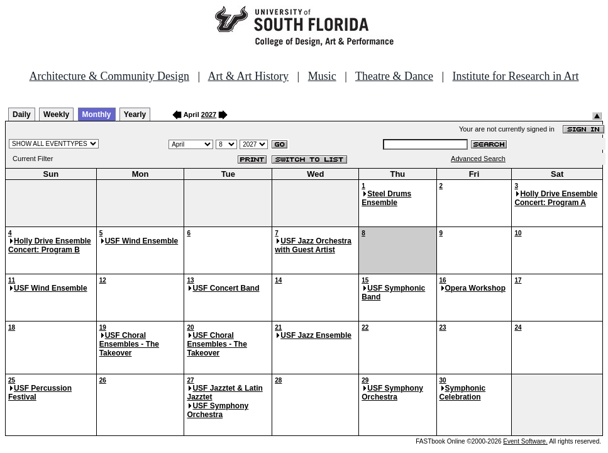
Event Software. (525, 441)
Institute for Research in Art (516, 76)
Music (322, 76)
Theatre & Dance (394, 76)
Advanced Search (478, 158)
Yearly (135, 114)
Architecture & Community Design (109, 76)
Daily (22, 114)
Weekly (56, 114)
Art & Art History (248, 76)
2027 (208, 114)
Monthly (96, 114)
